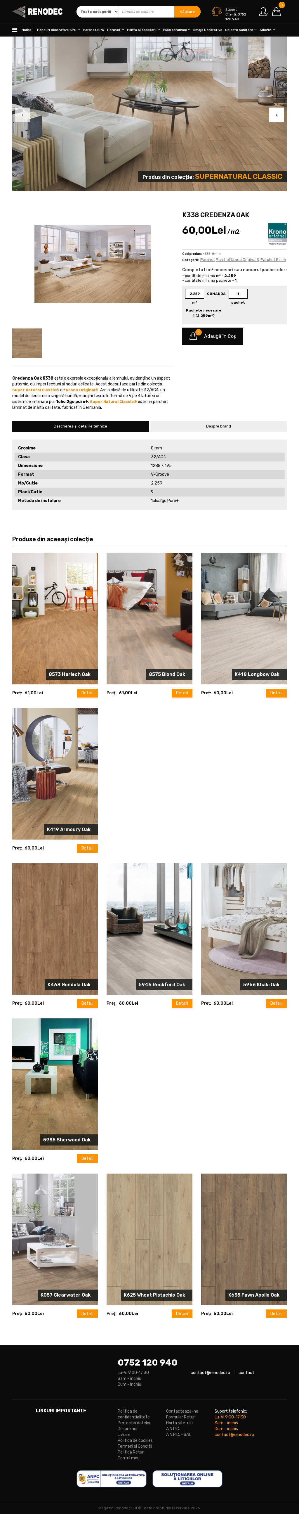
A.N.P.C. (173, 1428)
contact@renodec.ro (210, 1372)
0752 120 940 (148, 1362)
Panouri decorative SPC (58, 29)
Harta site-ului (180, 1422)
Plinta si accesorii (143, 29)
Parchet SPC (93, 30)
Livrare (124, 1434)
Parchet (115, 29)
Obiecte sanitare (241, 29)
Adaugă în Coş (213, 336)
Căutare (187, 12)
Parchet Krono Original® (238, 259)
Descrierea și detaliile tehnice (80, 426)
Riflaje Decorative (207, 30)
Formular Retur (180, 1417)
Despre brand (218, 426)
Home (21, 30)
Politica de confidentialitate (134, 1414)
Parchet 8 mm (273, 259)
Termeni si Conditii (135, 1446)
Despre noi (127, 1428)
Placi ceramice (176, 29)
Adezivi (267, 29)
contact (246, 1372)
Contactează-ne (182, 1411)
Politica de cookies (135, 1440)
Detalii (87, 693)
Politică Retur (131, 1452)
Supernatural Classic (238, 176)
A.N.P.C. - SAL (178, 1434)
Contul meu (129, 1458)
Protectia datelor (134, 1422)
